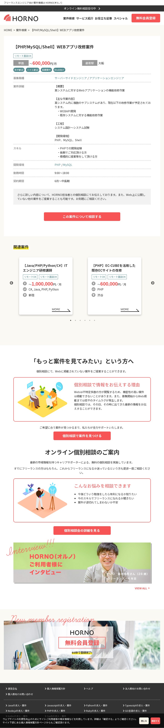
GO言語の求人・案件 (135, 711)
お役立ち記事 (103, 18)
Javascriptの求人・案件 (58, 706)
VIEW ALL (141, 588)
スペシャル (121, 18)
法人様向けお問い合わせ (136, 689)
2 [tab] (75, 320)
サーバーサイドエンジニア (71, 78)
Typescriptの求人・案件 (136, 706)
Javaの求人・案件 (16, 706)
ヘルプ (88, 689)
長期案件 (46, 70)
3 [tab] (80, 320)
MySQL (67, 165)
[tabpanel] (47, 283)
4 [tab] (85, 320)
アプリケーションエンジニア (106, 78)
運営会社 (11, 689)
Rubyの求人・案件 (94, 711)
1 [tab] (71, 320)
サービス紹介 (84, 18)
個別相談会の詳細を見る (82, 530)
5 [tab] (90, 320)
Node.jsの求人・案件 (18, 711)
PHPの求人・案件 (55, 711)
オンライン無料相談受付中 (82, 8)
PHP (58, 165)
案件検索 (69, 18)
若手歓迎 (18, 70)
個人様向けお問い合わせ (19, 694)
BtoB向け (59, 70)
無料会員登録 (146, 18)
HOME (8, 30)
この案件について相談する (82, 216)
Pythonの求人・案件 (95, 706)
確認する (155, 720)
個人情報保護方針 (55, 689)
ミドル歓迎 (32, 70)
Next (153, 283)
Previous (11, 283)
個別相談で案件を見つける (82, 435)
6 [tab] (94, 320)
